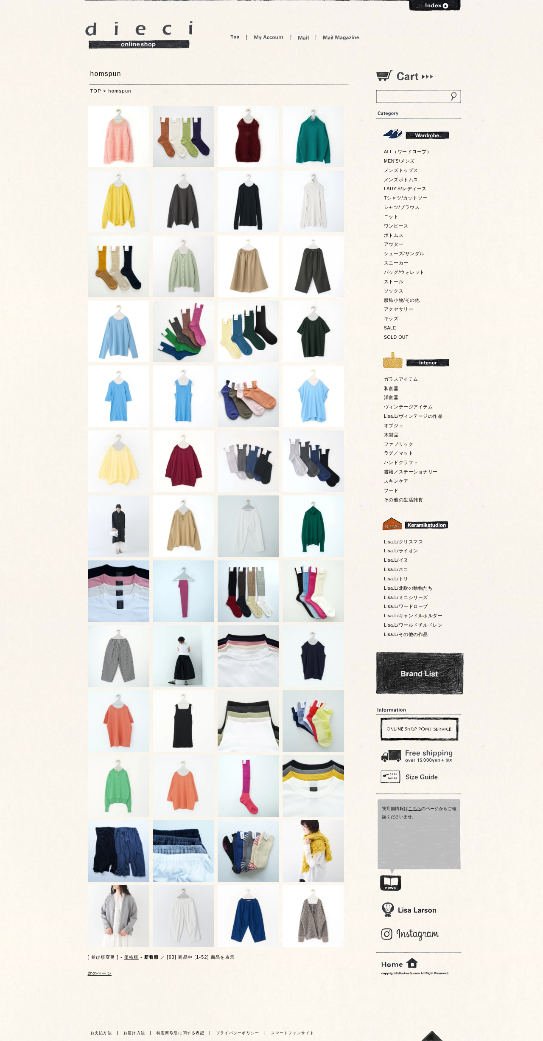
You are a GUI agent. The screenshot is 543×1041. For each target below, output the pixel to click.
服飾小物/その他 (402, 300)
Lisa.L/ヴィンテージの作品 (413, 416)
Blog (410, 934)
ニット (391, 216)
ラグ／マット (398, 453)
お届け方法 (134, 1033)
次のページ (100, 973)
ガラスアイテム (401, 379)
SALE (390, 327)
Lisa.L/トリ (396, 578)
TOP (95, 90)
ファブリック (398, 444)
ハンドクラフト (401, 462)
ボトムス (393, 235)
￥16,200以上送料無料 (418, 754)
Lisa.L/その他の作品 (406, 634)
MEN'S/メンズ (399, 160)
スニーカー (396, 262)
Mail (303, 37)
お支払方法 (101, 1033)
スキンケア (396, 481)
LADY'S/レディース (405, 188)
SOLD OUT (396, 337)
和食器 (391, 388)
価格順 (131, 957)
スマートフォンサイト (292, 1033)
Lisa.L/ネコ (396, 569)
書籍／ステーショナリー (411, 471)
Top (235, 37)
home (399, 963)
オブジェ (393, 425)
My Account (269, 37)
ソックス (393, 290)
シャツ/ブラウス (402, 207)
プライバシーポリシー (238, 1033)
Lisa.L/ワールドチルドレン (413, 624)
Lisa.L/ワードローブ (406, 606)
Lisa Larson (409, 909)
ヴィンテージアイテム (408, 406)
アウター (393, 244)
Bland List (420, 673)
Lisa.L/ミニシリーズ (406, 597)
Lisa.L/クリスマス (403, 541)
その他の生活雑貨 (403, 499)
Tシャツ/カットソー (406, 197)
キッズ (391, 318)
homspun (120, 90)
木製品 (391, 434)
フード (391, 490)
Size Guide (418, 776)
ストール (393, 281)
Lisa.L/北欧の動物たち (408, 588)
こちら (414, 808)
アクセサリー (398, 309)
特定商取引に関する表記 (180, 1033)
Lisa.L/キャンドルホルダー (413, 615)
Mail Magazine (341, 37)
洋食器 (391, 397)
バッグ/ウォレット (404, 272)
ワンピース (396, 225)
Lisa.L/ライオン (401, 550)
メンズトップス (401, 170)
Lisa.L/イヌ (396, 560)
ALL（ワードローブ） (408, 151)
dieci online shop (139, 35)
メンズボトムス (401, 179)
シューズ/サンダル (404, 253)
